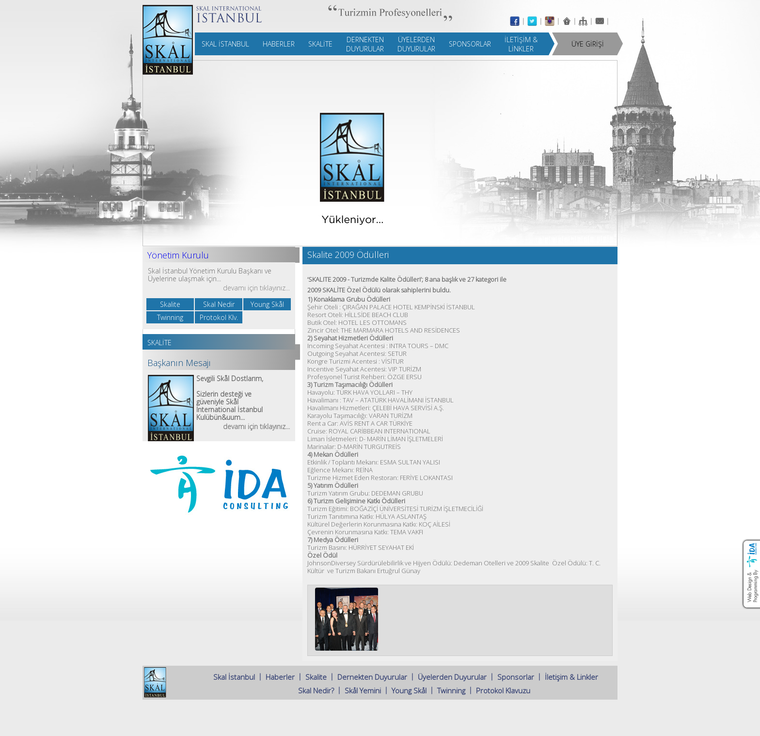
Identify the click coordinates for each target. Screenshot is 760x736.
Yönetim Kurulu (178, 255)
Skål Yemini (363, 690)
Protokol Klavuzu (503, 690)
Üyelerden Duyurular (452, 677)
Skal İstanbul (234, 677)
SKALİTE (159, 342)
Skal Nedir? (316, 690)
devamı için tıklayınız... (256, 287)
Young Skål (409, 690)
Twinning (451, 690)
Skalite (316, 677)
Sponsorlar (515, 677)
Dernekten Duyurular (372, 677)
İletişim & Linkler (571, 677)
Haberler (280, 677)
